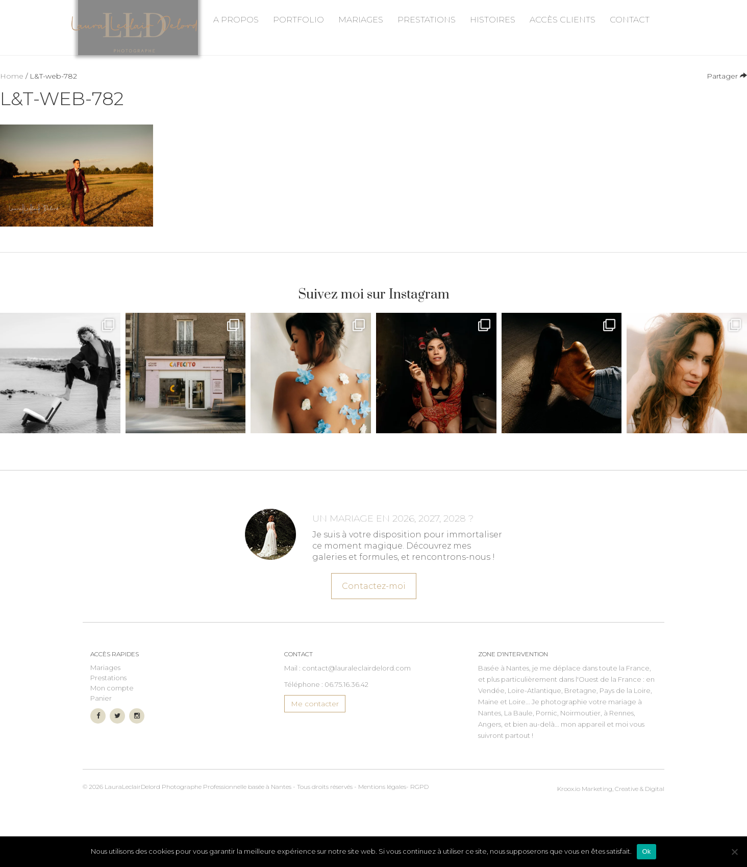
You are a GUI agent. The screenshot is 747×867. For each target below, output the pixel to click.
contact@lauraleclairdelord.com (356, 716)
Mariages (360, 90)
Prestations (426, 90)
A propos (236, 90)
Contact (630, 90)
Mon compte (112, 736)
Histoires (492, 90)
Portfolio (298, 90)
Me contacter (315, 751)
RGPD (419, 834)
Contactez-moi (373, 628)
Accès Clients (562, 90)
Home (11, 124)
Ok (646, 851)
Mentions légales (382, 834)
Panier (101, 746)
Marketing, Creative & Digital (610, 834)
